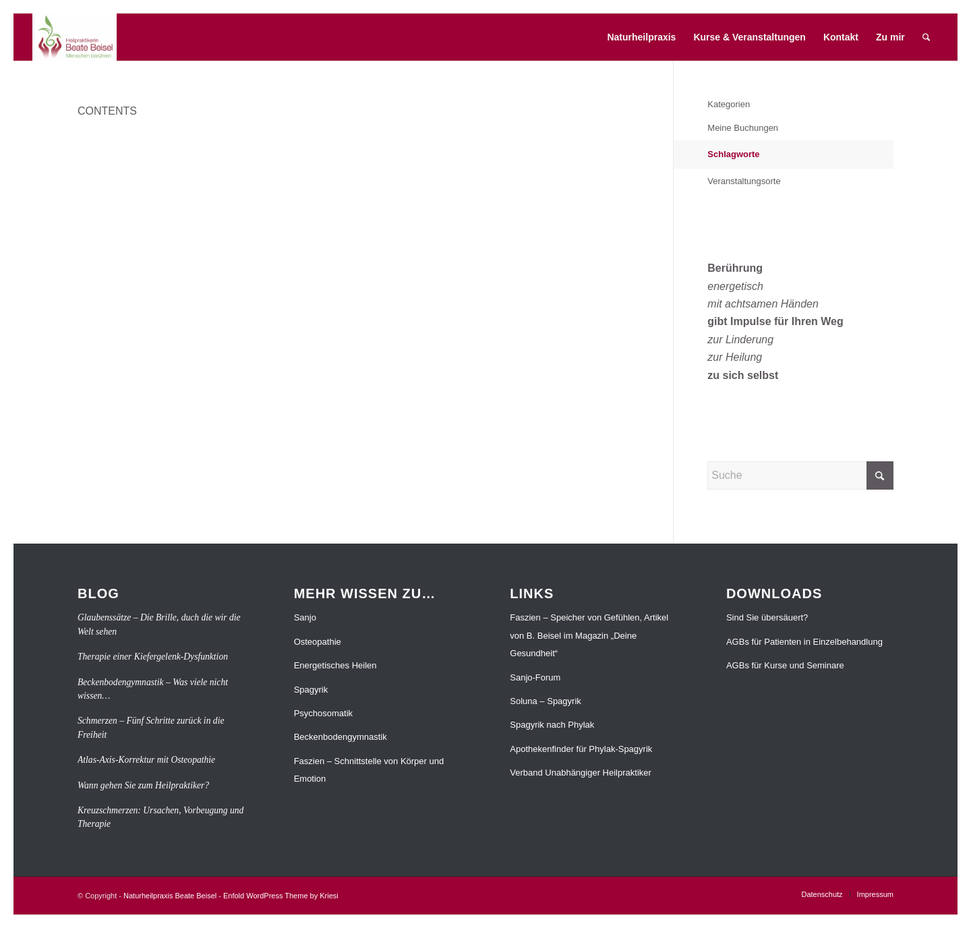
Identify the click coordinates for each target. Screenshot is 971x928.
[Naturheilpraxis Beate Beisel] (74, 37)
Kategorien (728, 104)
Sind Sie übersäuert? (767, 617)
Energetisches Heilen (335, 665)
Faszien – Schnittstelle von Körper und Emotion (369, 770)
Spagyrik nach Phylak (552, 725)
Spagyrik (311, 690)
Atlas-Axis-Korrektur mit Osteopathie (146, 760)
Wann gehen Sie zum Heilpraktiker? (143, 785)
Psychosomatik (323, 713)
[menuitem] (642, 37)
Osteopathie (317, 642)
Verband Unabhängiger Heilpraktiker (580, 772)
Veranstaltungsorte (743, 181)
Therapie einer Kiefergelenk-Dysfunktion (153, 656)
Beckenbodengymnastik (340, 737)
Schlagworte (733, 154)
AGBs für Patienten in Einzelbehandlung (804, 642)
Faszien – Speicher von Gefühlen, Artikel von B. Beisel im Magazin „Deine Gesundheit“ (589, 635)
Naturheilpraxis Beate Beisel (169, 896)
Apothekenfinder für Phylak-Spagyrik (581, 749)
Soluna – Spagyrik (545, 701)
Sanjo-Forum (535, 677)
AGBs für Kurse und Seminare (785, 665)
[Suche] (926, 37)
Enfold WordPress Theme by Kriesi (281, 896)
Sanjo (305, 617)
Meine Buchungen (742, 128)
